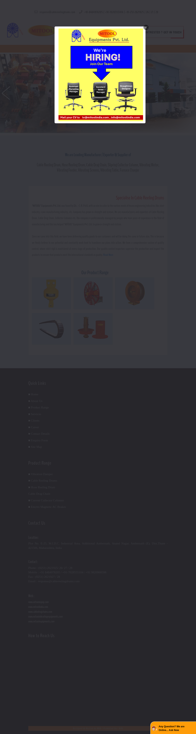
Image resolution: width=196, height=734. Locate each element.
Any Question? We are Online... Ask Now (171, 728)
